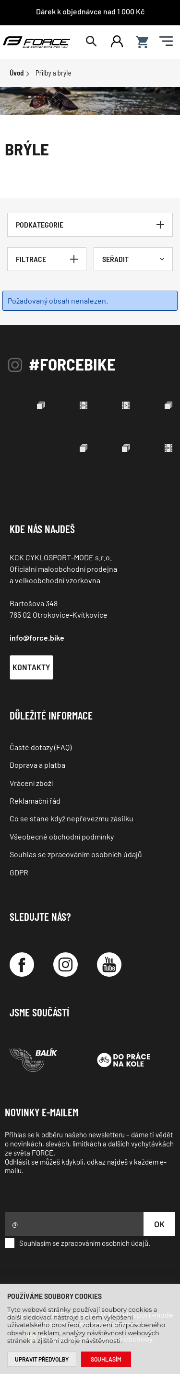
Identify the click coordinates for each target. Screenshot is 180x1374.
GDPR (19, 872)
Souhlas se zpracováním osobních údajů (76, 854)
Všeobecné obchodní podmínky (62, 836)
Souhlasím (106, 1359)
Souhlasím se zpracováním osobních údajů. (77, 1243)
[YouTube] (109, 964)
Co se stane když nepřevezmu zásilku (71, 818)
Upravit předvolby (42, 1359)
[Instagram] (65, 964)
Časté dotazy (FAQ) (41, 747)
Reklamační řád (35, 800)
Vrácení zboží (31, 782)
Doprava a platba (37, 764)
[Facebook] (22, 964)
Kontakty (31, 667)
